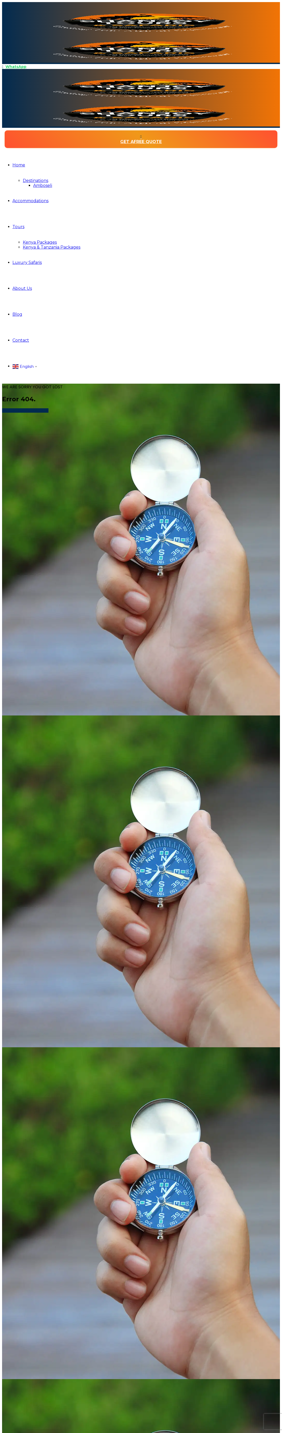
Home (18, 165)
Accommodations (30, 200)
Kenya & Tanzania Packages (51, 247)
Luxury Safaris (27, 262)
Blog (17, 314)
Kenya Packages (40, 242)
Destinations (35, 180)
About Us (22, 288)
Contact (20, 340)
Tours (18, 226)
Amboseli (42, 185)
